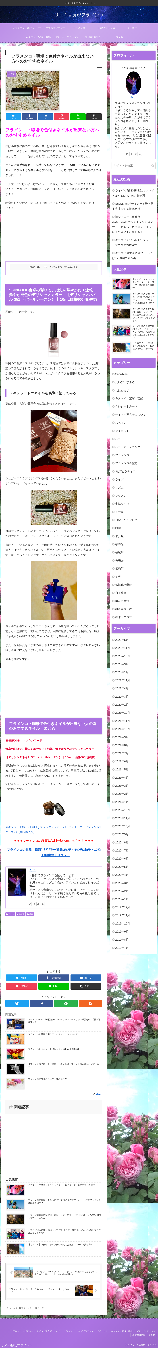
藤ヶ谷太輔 (122, 601)
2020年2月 (122, 891)
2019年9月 (122, 931)
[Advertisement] (53, 236)
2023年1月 (122, 672)
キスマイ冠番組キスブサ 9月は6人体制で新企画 (132, 256)
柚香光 (119, 544)
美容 (30, 914)
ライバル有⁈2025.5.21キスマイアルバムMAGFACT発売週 (133, 193)
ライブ (10, 914)
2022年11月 (122, 680)
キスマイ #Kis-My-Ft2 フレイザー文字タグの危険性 (133, 243)
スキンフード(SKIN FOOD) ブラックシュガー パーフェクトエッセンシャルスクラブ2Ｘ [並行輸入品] (53, 814)
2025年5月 (122, 639)
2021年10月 (122, 729)
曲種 (118, 528)
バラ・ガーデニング (127, 447)
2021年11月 (122, 720)
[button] (153, 166)
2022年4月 (122, 688)
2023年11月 (122, 647)
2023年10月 (122, 656)
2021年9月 (122, 737)
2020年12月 (122, 810)
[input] (134, 165)
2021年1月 (122, 802)
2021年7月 (122, 753)
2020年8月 (122, 842)
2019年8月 (122, 939)
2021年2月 (122, 793)
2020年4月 (122, 874)
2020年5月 (122, 866)
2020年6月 (122, 858)
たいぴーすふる (125, 382)
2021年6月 (122, 761)
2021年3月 (122, 785)
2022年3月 (122, 696)
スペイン (120, 422)
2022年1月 (122, 704)
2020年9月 (122, 834)
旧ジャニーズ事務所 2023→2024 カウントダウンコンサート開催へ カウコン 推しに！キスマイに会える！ (132, 224)
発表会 (20, 914)
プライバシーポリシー (23, 1331)
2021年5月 (122, 769)
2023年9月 (122, 664)
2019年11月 (122, 915)
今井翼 (119, 512)
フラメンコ (122, 455)
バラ (118, 439)
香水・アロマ (123, 617)
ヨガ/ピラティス (125, 471)
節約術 (119, 568)
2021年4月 (122, 777)
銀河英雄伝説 (123, 609)
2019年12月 (122, 907)
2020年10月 (122, 826)
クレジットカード (126, 406)
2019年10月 (122, 923)
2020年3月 (122, 883)
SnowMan (121, 374)
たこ (32, 870)
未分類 (119, 536)
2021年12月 (122, 712)
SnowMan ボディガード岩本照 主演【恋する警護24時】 (132, 206)
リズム (119, 487)
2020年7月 (122, 850)
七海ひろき (122, 503)
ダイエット (122, 430)
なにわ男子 (122, 390)
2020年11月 (122, 818)
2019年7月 (122, 947)
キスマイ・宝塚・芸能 (129, 398)
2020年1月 (122, 899)
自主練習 (120, 592)
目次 (32, 267)
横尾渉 (119, 552)
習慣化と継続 (123, 584)
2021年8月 (122, 745)
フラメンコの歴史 (126, 463)
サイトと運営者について (130, 414)
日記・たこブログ (126, 520)
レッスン (120, 495)
